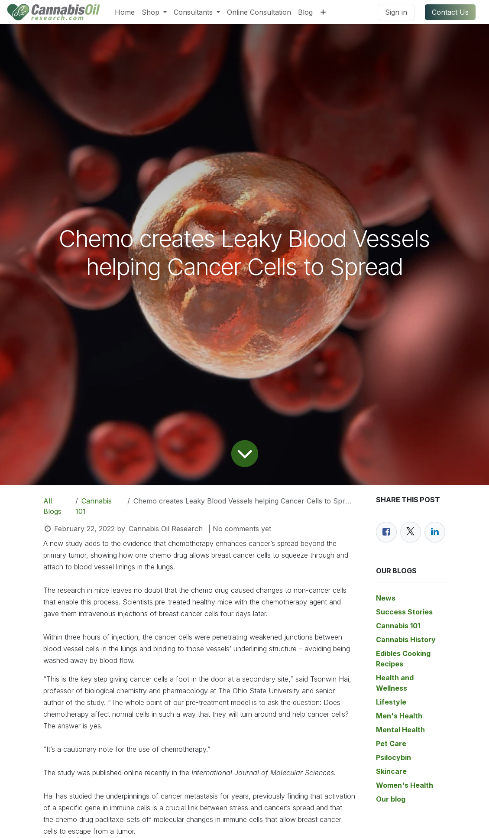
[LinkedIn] (434, 532)
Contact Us (450, 12)
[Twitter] (410, 532)
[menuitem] (124, 12)
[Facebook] (386, 532)
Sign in (396, 12)
